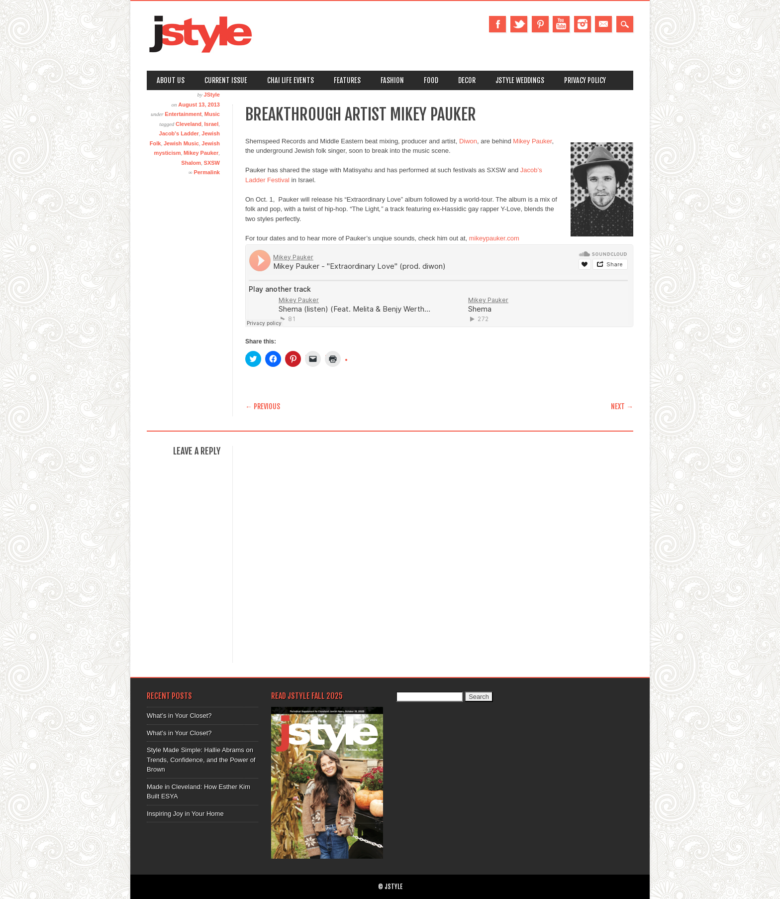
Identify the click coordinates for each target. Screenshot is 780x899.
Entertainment (183, 114)
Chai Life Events (290, 80)
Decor (467, 80)
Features (347, 80)
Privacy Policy (585, 80)
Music (212, 114)
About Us (171, 80)
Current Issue (225, 80)
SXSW (212, 163)
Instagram (582, 24)
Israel (211, 124)
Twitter (518, 24)
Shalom (191, 163)
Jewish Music (181, 143)
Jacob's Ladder (179, 133)
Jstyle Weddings (519, 80)
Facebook (497, 24)
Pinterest (540, 24)
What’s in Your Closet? (179, 715)
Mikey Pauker (201, 153)
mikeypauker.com (494, 238)
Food (431, 80)
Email (603, 24)
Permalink (207, 172)
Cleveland (188, 124)
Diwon (468, 141)
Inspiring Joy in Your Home (185, 813)
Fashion (392, 80)
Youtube (561, 24)
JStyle (212, 95)
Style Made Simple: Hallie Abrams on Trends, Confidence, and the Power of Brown (201, 759)
